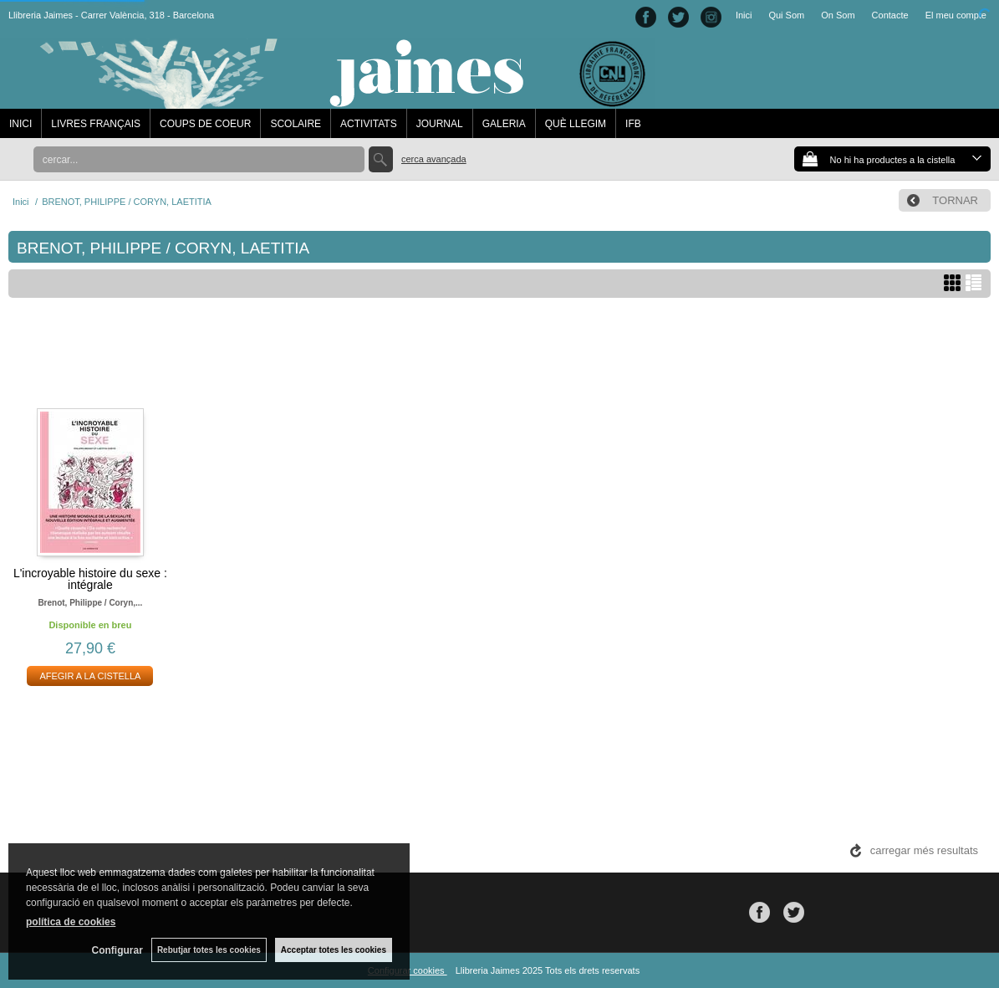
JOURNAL (439, 124)
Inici (744, 15)
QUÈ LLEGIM (575, 124)
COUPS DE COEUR (205, 124)
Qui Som (786, 15)
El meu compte (955, 15)
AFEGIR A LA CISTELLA (89, 676)
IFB (633, 124)
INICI (20, 124)
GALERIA (504, 124)
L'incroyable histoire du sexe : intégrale (90, 578)
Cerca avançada (433, 159)
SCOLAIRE (295, 124)
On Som (837, 15)
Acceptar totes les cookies (333, 950)
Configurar (117, 950)
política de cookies (70, 922)
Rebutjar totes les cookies (209, 950)
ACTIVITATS (368, 124)
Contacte (890, 15)
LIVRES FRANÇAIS (95, 124)
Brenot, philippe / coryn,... (90, 602)
